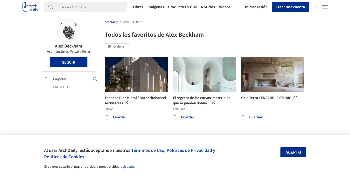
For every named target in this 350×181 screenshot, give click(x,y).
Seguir (68, 62)
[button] (117, 46)
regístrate (126, 166)
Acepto (293, 152)
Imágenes (155, 7)
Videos (225, 7)
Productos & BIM (182, 7)
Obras (138, 7)
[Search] (92, 7)
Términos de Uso (147, 150)
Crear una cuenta (290, 7)
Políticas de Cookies (64, 157)
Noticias (208, 7)
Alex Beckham (68, 46)
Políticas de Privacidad (189, 150)
